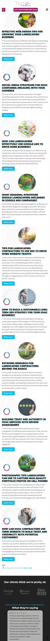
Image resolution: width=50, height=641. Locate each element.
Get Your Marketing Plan (25, 10)
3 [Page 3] (6, 568)
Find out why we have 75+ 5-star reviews (25, 605)
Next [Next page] (25, 568)
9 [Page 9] (19, 568)
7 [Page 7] (15, 568)
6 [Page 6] (13, 568)
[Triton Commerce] (23, 6)
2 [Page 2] (5, 568)
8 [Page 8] (17, 568)
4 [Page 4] (9, 568)
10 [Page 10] (21, 568)
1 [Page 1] (3, 568)
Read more (8, 59)
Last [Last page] (30, 568)
